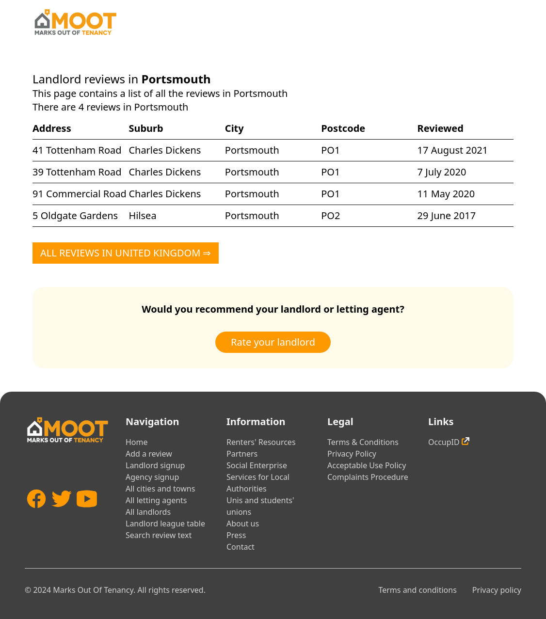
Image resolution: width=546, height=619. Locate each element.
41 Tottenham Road (77, 150)
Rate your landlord (273, 342)
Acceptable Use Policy (366, 465)
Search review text (159, 535)
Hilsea (142, 215)
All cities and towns (160, 488)
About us (242, 523)
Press (236, 535)
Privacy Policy (351, 453)
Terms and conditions (417, 590)
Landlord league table (165, 523)
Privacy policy (496, 590)
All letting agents (156, 500)
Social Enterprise (256, 465)
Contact (240, 546)
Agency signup (152, 477)
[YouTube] (86, 516)
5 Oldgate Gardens (75, 215)
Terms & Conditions (363, 442)
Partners (241, 453)
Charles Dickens (164, 150)
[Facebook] (36, 516)
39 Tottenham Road (77, 171)
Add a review (149, 453)
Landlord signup (155, 465)
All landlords (148, 512)
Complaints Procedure (367, 477)
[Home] (75, 22)
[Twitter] (61, 516)
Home (137, 442)
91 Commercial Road (79, 193)
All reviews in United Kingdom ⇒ (125, 252)
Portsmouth (252, 150)
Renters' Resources (261, 442)
